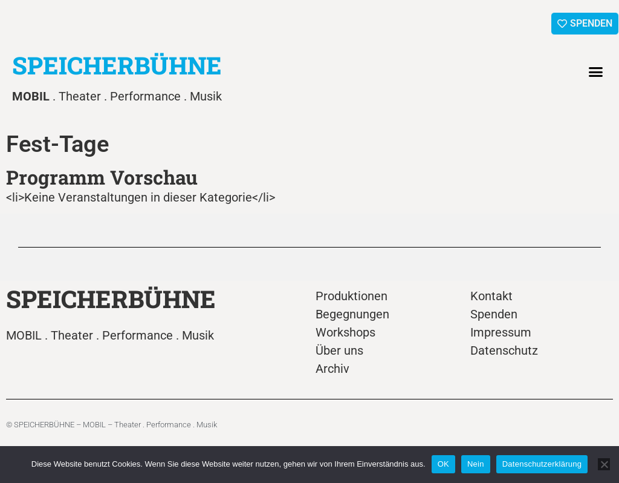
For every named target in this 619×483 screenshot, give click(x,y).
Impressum (500, 332)
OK (443, 463)
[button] (596, 72)
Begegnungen (352, 314)
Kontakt (491, 296)
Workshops (345, 332)
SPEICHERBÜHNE (117, 65)
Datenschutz (504, 350)
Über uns (339, 350)
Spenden (493, 314)
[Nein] (604, 464)
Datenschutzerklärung (542, 463)
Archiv (332, 368)
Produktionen (351, 296)
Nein (475, 463)
